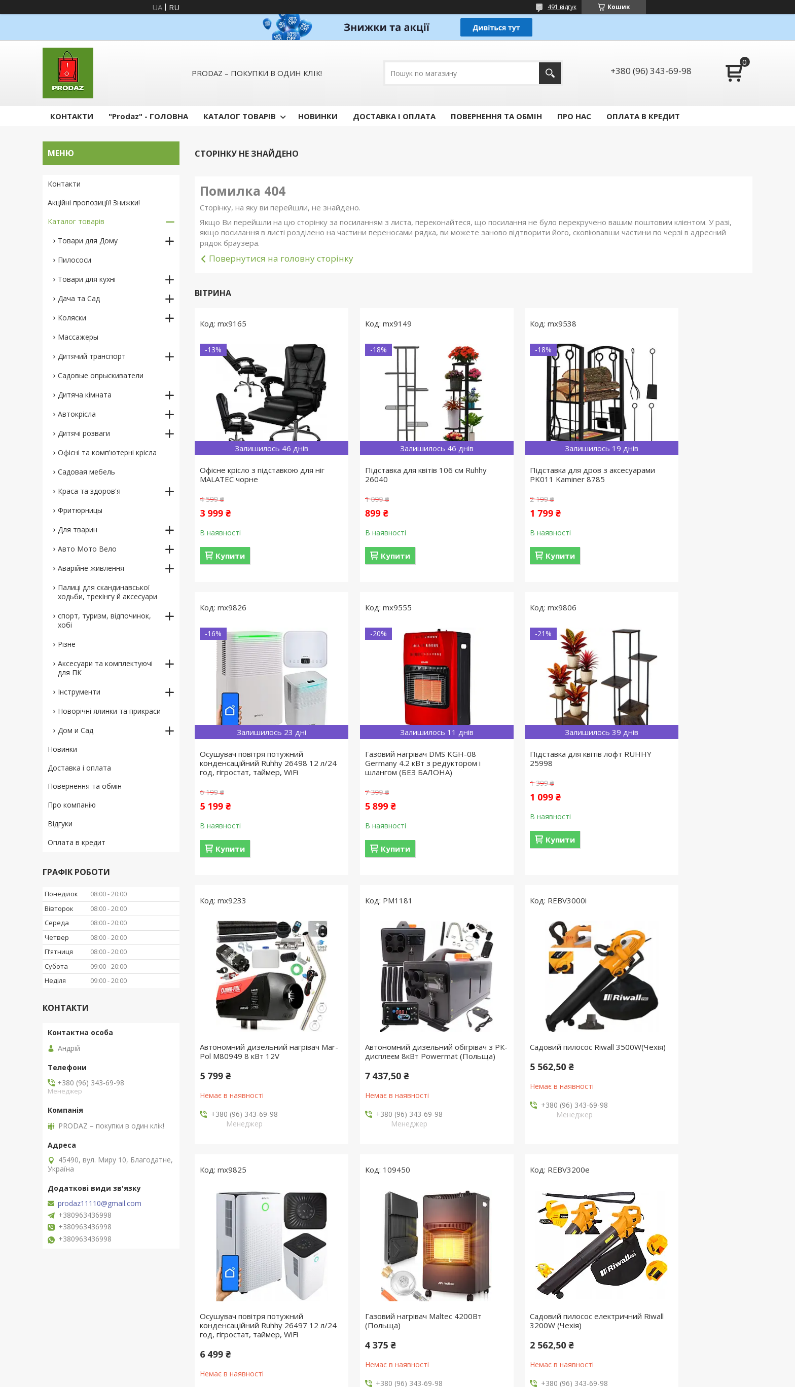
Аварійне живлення (91, 568)
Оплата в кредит (76, 842)
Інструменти (79, 692)
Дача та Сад (79, 298)
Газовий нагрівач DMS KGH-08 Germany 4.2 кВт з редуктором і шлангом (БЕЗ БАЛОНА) (257, 772)
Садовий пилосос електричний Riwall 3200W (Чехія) (683, 1060)
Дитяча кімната (85, 394)
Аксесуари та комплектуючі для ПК (105, 668)
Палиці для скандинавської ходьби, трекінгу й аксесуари (107, 591)
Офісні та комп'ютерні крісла (107, 452)
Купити (230, 556)
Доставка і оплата (79, 768)
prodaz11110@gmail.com (99, 1203)
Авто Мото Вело (87, 549)
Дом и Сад (75, 730)
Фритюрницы (80, 510)
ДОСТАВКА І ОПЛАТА (394, 116)
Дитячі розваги (84, 433)
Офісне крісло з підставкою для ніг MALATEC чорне (256, 474)
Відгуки (60, 823)
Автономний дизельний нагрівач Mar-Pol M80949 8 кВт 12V (544, 767)
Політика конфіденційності (489, 1377)
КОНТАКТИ (71, 116)
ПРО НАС (574, 116)
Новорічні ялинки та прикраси (109, 711)
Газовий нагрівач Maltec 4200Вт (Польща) (542, 1060)
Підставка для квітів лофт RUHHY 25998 (388, 767)
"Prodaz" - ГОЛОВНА (148, 116)
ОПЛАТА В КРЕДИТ (643, 116)
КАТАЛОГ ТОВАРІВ (239, 116)
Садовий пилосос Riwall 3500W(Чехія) (242, 1060)
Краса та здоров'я (89, 491)
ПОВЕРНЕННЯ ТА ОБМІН (496, 116)
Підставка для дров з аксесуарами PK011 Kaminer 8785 (535, 479)
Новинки (62, 749)
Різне (67, 644)
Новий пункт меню (80, 1319)
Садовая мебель (86, 472)
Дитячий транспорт (92, 356)
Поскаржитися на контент (403, 1377)
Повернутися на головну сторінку (281, 258)
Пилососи (74, 260)
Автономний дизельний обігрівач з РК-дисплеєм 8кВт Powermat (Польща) (680, 772)
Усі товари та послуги (470, 1181)
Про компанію (72, 805)
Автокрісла (77, 414)
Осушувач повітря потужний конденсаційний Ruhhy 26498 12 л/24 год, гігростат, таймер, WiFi (686, 479)
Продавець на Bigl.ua (397, 1368)
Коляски (72, 317)
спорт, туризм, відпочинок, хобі (104, 620)
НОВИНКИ (318, 116)
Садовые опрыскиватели (100, 375)
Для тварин (77, 529)
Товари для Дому (88, 240)
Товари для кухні (87, 279)
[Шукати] (550, 73)
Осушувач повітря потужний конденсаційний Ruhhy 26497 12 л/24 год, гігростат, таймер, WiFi (401, 1065)
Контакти (64, 184)
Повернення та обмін (85, 786)
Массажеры (78, 337)
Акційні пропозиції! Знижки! (94, 202)
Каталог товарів (76, 221)
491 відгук (562, 7)
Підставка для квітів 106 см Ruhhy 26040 (391, 474)
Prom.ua (448, 1359)
